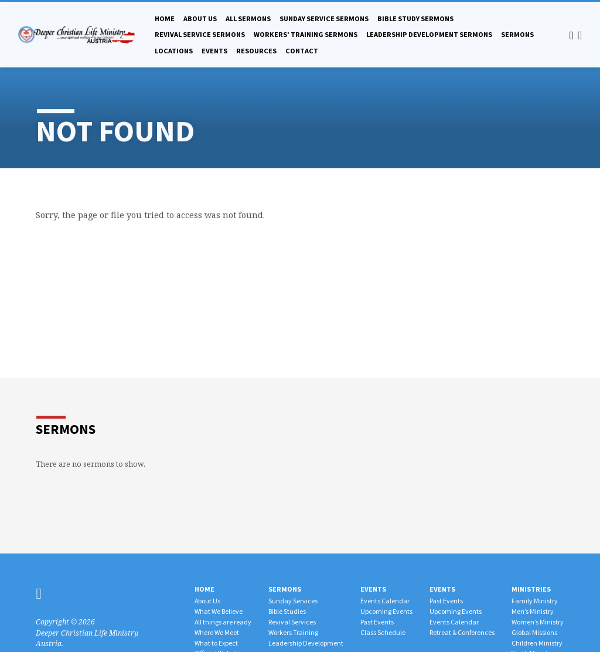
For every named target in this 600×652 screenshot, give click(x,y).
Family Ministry (535, 600)
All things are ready (223, 621)
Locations (174, 50)
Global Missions (534, 632)
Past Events (377, 621)
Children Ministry (537, 643)
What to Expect (216, 643)
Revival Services (292, 621)
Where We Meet (217, 632)
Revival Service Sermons (200, 34)
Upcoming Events (386, 611)
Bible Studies (287, 611)
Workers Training (293, 632)
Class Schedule (382, 632)
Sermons (517, 34)
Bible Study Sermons (415, 18)
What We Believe (219, 611)
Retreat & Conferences (462, 632)
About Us (200, 18)
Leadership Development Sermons (429, 34)
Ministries (531, 589)
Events (214, 50)
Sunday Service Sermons (324, 18)
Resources (256, 50)
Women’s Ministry (538, 621)
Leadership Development (305, 643)
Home (165, 18)
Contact (301, 50)
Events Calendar (385, 600)
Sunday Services (293, 600)
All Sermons (248, 18)
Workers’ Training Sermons (305, 34)
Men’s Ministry (533, 611)
